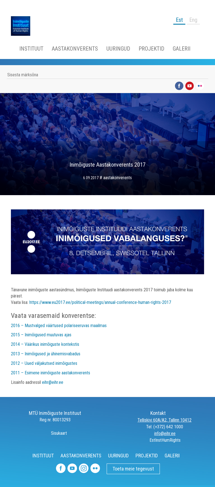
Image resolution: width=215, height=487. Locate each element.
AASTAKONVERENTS (75, 48)
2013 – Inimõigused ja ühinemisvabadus (45, 353)
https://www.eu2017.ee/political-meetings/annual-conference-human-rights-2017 (100, 302)
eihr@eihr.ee (52, 382)
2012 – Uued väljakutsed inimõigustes (44, 363)
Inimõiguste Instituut (23, 26)
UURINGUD (118, 48)
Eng (193, 19)
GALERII (181, 48)
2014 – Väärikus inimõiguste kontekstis (45, 344)
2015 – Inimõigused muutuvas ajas (41, 334)
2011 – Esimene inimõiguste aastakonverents (50, 372)
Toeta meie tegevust (133, 469)
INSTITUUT (31, 48)
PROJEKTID (151, 48)
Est (179, 19)
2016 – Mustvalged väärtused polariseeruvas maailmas (59, 325)
